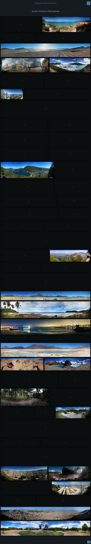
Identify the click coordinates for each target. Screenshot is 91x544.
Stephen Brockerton (45, 3)
